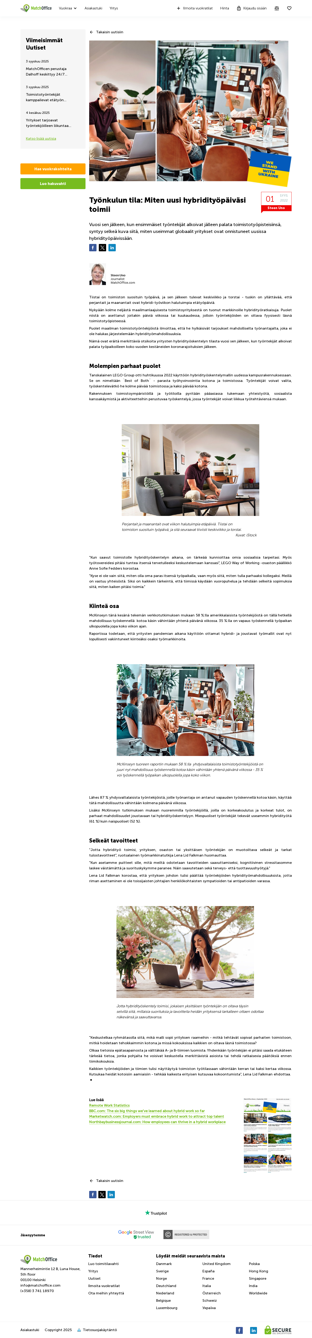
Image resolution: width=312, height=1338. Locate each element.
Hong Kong (258, 1271)
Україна (209, 1308)
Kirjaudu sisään (251, 8)
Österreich (211, 1293)
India (253, 1286)
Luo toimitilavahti (103, 1264)
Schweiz (209, 1300)
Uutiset (94, 1278)
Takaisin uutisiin (109, 32)
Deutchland (166, 1286)
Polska (254, 1264)
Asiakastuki (93, 8)
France (208, 1278)
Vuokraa (65, 8)
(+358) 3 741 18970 (37, 1291)
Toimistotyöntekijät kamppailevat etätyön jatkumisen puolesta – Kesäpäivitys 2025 (45, 97)
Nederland (165, 1293)
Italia (206, 1286)
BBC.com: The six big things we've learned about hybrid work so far (147, 1111)
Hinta (224, 8)
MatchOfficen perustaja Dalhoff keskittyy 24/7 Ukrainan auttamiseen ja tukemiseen (47, 72)
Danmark (164, 1264)
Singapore (257, 1278)
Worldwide (258, 1293)
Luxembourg (166, 1308)
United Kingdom (216, 1264)
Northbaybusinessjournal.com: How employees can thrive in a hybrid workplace (157, 1122)
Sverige (162, 1271)
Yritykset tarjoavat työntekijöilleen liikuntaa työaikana (47, 123)
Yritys (114, 8)
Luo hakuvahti (53, 184)
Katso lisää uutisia (41, 138)
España (208, 1271)
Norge (161, 1278)
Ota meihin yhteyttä (106, 1293)
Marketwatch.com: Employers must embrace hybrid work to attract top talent (156, 1116)
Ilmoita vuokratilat (194, 8)
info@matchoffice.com (40, 1285)
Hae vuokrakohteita (53, 169)
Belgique (163, 1300)
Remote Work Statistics (109, 1105)
